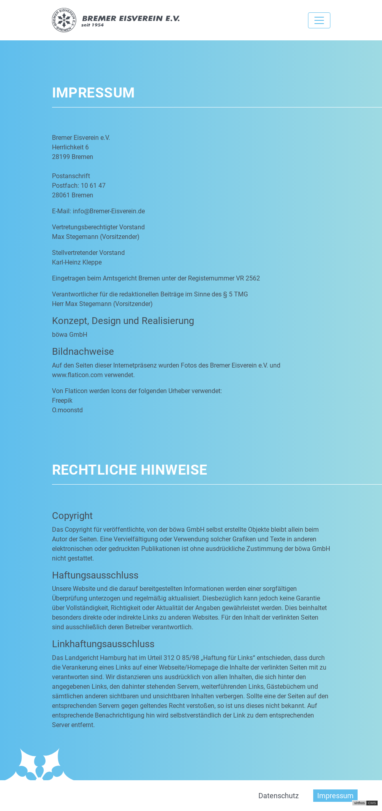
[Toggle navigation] (319, 20)
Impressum (335, 795)
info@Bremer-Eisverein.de (109, 211)
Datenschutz (278, 795)
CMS (372, 803)
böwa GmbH (69, 334)
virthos (359, 803)
